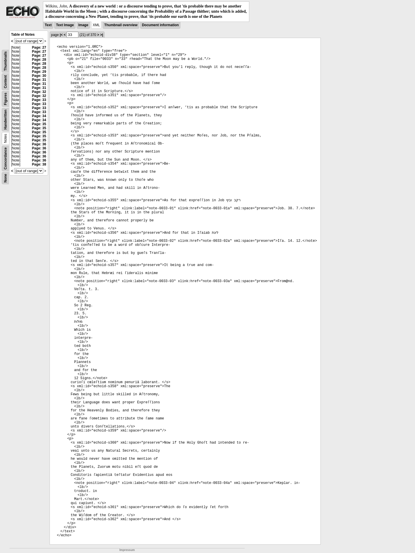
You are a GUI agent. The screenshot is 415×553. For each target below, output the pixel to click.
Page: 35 (39, 124)
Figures (5, 98)
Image (83, 25)
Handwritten (5, 119)
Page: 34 (39, 116)
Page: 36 (39, 144)
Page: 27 (39, 47)
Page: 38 (39, 164)
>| (101, 35)
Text (48, 25)
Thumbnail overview (120, 25)
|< (61, 35)
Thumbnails (5, 61)
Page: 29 (39, 72)
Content (5, 81)
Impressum (127, 550)
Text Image (65, 25)
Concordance (5, 158)
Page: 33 (39, 100)
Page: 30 (39, 76)
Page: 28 (39, 60)
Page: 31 (39, 80)
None (5, 178)
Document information (160, 25)
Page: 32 (39, 92)
